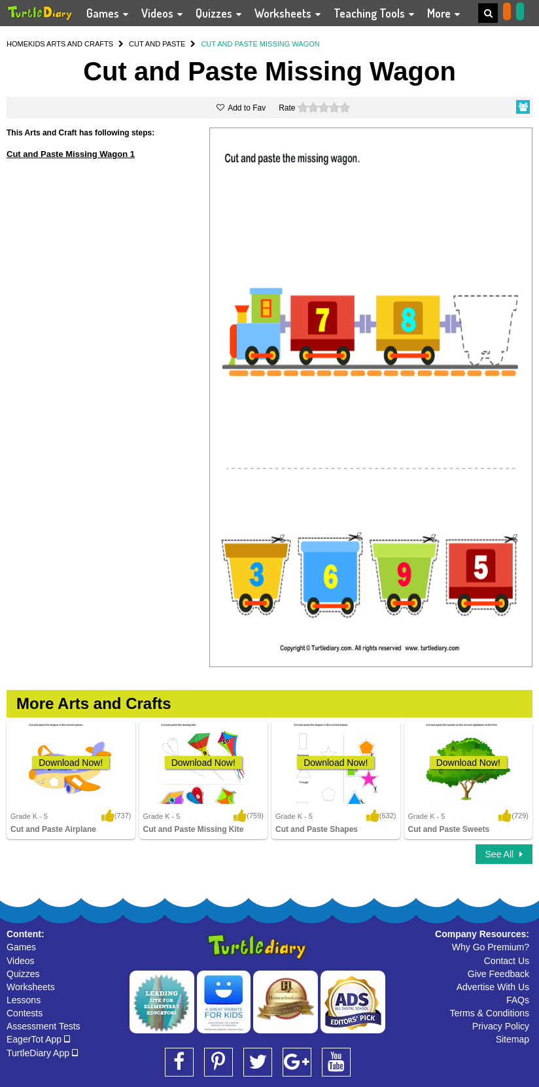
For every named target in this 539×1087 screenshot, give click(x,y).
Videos (21, 961)
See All (504, 854)
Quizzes (23, 974)
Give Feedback (498, 974)
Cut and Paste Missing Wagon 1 (71, 154)
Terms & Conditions (489, 1013)
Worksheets (31, 987)
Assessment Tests (43, 1026)
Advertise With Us (493, 987)
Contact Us (506, 961)
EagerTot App (38, 1039)
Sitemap (512, 1039)
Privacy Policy (500, 1026)
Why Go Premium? (490, 947)
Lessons (24, 1000)
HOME (17, 44)
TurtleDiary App (42, 1053)
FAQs (517, 1000)
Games (21, 947)
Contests (25, 1013)
